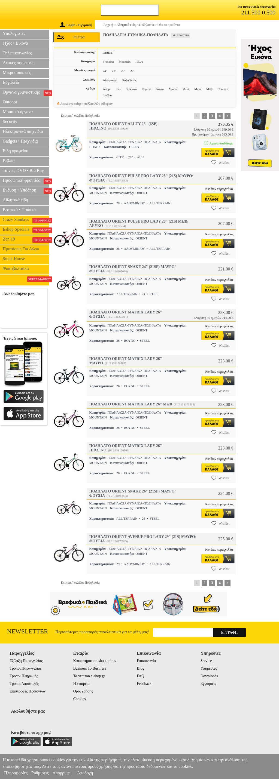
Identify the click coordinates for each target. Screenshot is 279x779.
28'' (123, 70)
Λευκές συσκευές (18, 62)
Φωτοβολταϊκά (16, 268)
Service (206, 661)
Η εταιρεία (81, 684)
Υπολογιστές (14, 33)
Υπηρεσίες (209, 668)
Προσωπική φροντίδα (26, 181)
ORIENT (108, 52)
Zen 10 (26, 240)
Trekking (108, 61)
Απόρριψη (61, 773)
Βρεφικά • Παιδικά (19, 209)
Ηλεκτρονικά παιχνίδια (23, 131)
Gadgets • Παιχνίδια (20, 141)
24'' (105, 70)
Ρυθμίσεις (39, 773)
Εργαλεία (11, 82)
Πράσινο (222, 89)
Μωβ (209, 89)
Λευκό (160, 89)
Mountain (125, 61)
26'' (114, 70)
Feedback (144, 684)
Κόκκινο (131, 89)
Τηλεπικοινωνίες (17, 53)
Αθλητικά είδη (15, 200)
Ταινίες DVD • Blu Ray (23, 170)
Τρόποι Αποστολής (24, 684)
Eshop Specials (26, 230)
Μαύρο (173, 89)
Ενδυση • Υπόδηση (26, 191)
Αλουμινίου (110, 80)
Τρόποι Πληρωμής (24, 676)
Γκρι (118, 89)
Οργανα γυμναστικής (26, 93)
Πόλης (140, 61)
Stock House (14, 258)
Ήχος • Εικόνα (15, 43)
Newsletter (27, 631)
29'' (132, 70)
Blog (140, 668)
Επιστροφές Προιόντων (28, 691)
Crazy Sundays (26, 220)
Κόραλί (146, 89)
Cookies (79, 699)
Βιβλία (9, 160)
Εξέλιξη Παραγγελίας (26, 661)
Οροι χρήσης (83, 691)
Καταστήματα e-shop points (94, 661)
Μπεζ (186, 89)
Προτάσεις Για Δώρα (21, 249)
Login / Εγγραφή (76, 25)
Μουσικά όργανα (18, 111)
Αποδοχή (85, 773)
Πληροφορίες (16, 773)
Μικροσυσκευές (17, 72)
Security (10, 121)
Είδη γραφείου (15, 151)
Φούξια (107, 95)
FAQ (140, 676)
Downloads (209, 676)
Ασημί (107, 89)
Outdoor (10, 102)
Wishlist (220, 162)
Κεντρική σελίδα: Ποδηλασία (80, 116)
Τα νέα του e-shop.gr (89, 676)
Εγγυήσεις (208, 684)
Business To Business (89, 668)
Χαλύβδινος (129, 80)
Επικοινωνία (146, 661)
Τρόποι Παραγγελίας (25, 668)
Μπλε (197, 89)
